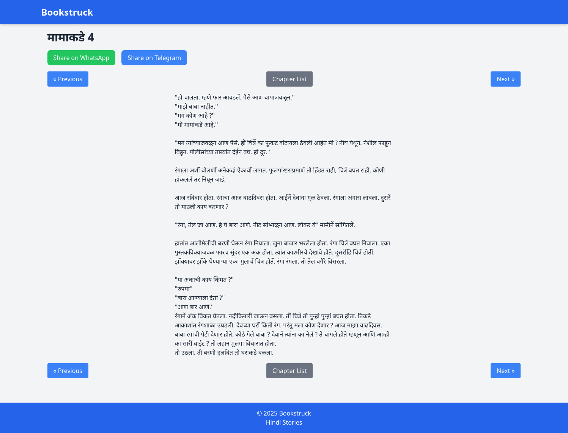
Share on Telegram (154, 58)
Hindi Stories (284, 422)
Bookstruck (67, 12)
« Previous (67, 79)
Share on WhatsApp (81, 58)
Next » (506, 79)
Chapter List (289, 79)
